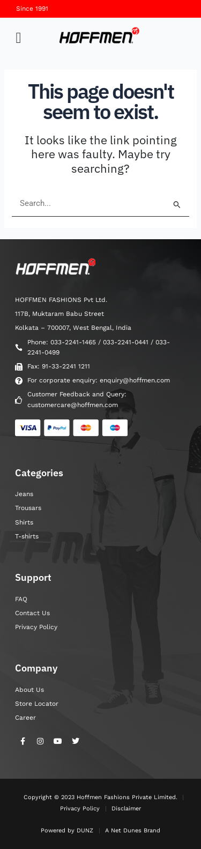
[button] (18, 38)
